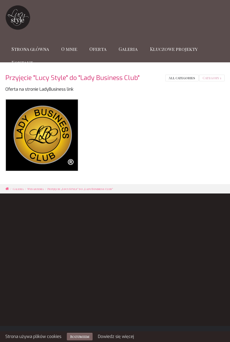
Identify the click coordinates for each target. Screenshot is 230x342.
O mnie (69, 49)
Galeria (128, 49)
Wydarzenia (35, 189)
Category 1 (212, 78)
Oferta (98, 49)
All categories (182, 78)
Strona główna (30, 49)
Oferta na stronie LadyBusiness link (39, 89)
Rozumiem (79, 336)
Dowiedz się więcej (116, 336)
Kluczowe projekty (174, 49)
